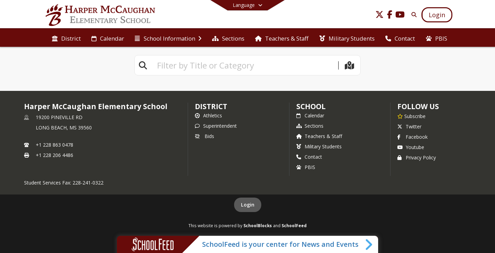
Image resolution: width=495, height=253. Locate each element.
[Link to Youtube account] (400, 15)
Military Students (319, 146)
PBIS (305, 167)
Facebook (412, 137)
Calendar (310, 115)
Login (247, 204)
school (311, 106)
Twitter (409, 126)
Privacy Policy (416, 157)
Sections (309, 126)
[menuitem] (66, 38)
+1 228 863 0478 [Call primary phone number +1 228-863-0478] (54, 144)
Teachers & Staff (319, 136)
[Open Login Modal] (436, 14)
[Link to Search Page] (413, 14)
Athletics (208, 115)
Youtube (410, 147)
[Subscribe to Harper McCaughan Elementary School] (411, 116)
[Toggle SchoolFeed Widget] (369, 244)
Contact (309, 157)
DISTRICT (211, 106)
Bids (204, 136)
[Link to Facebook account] (390, 15)
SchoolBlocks (257, 225)
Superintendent (216, 126)
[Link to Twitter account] (379, 15)
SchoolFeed (294, 225)
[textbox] (245, 65)
